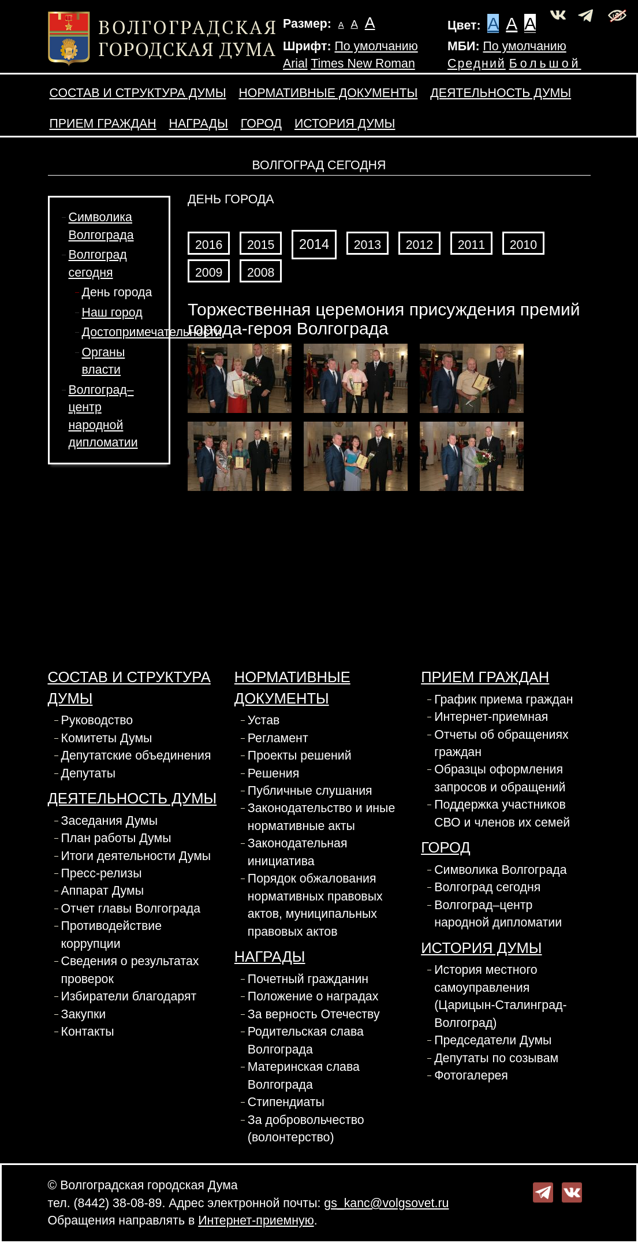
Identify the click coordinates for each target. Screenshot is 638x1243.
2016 (208, 245)
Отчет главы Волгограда (131, 908)
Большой (545, 63)
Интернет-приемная (491, 717)
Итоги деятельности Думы (136, 856)
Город (261, 124)
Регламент (278, 738)
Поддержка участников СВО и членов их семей (502, 813)
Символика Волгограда (500, 870)
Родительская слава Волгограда (306, 1040)
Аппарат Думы (102, 891)
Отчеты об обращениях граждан (501, 743)
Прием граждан (103, 124)
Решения (273, 773)
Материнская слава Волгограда (304, 1075)
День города (117, 292)
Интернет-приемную (256, 1220)
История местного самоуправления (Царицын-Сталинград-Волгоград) (500, 996)
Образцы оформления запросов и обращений (499, 778)
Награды (198, 124)
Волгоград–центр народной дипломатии (498, 913)
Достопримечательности (152, 332)
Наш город (112, 312)
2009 (208, 273)
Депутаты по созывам (496, 1058)
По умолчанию (375, 46)
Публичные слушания (310, 791)
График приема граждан (503, 699)
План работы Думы (116, 838)
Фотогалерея (471, 1075)
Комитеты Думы (106, 738)
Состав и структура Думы (138, 93)
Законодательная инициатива (298, 852)
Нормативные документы (327, 93)
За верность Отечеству (314, 1014)
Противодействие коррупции (111, 934)
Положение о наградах (313, 996)
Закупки (83, 1014)
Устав (264, 720)
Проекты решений (300, 755)
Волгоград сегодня (487, 887)
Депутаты (88, 773)
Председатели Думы (492, 1040)
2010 (523, 245)
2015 (260, 245)
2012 (419, 245)
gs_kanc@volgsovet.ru (386, 1203)
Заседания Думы (109, 821)
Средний (476, 63)
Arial (295, 63)
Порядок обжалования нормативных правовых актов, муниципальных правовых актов (315, 905)
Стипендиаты (286, 1102)
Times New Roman (363, 63)
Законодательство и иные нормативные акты (321, 816)
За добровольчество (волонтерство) (306, 1128)
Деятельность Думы (500, 93)
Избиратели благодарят (129, 996)
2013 (367, 245)
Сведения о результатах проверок (130, 969)
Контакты (87, 1032)
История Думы (344, 124)
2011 (471, 245)
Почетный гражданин (308, 979)
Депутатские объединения (136, 755)
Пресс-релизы (101, 873)
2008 (260, 273)
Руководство (97, 720)
